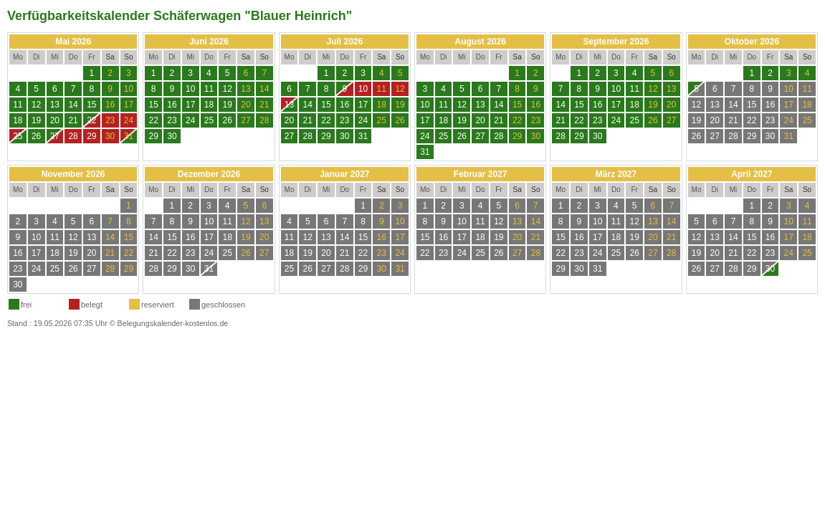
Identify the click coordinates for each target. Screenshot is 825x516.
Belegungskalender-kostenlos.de (173, 323)
